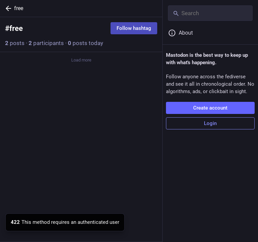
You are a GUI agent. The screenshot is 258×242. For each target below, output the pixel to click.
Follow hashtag (134, 28)
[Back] (7, 8)
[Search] (210, 13)
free (18, 8)
